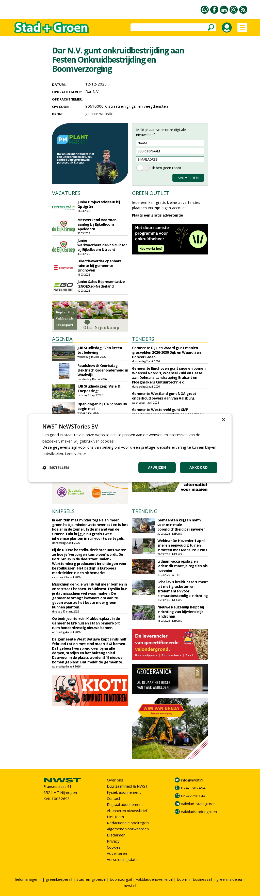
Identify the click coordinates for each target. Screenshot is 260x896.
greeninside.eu (229, 879)
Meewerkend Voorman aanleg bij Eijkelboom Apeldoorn (97, 224)
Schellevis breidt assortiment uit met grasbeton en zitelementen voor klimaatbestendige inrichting (182, 588)
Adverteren (117, 853)
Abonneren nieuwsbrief (127, 810)
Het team (115, 816)
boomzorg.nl (121, 879)
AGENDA (62, 338)
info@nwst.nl (192, 780)
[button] (55, 467)
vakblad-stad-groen (198, 803)
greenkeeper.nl (59, 879)
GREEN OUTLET (150, 193)
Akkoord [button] (198, 467)
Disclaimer (116, 834)
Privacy (113, 841)
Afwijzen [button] (157, 467)
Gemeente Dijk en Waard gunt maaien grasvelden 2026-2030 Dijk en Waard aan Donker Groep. (166, 352)
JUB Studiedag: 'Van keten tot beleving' (99, 350)
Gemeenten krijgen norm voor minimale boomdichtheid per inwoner (181, 525)
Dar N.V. (92, 91)
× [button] (223, 420)
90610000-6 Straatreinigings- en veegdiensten (126, 106)
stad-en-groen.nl (91, 879)
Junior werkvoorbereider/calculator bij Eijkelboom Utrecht (102, 245)
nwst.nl (130, 885)
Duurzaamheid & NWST (127, 786)
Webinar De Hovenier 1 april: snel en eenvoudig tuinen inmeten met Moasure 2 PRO (182, 545)
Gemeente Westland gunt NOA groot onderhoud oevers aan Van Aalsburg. (164, 396)
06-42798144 (193, 795)
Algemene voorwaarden (128, 828)
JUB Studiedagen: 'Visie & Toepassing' (98, 388)
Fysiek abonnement (124, 792)
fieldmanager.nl (28, 879)
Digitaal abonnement (125, 804)
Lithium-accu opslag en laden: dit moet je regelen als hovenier (182, 566)
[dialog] (130, 448)
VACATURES (66, 193)
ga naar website (99, 113)
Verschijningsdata (122, 859)
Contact (113, 798)
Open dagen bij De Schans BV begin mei (102, 406)
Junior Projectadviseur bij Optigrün (98, 204)
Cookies (114, 847)
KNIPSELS (63, 511)
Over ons (115, 780)
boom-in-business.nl (194, 879)
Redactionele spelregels (128, 822)
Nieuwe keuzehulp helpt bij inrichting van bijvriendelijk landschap (180, 612)
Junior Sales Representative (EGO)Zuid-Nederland (101, 284)
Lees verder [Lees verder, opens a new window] (75, 453)
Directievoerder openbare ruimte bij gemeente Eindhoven (99, 266)
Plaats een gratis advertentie (157, 215)
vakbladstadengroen (199, 811)
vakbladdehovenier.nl (154, 879)
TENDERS (143, 338)
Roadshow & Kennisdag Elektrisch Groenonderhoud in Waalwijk (102, 370)
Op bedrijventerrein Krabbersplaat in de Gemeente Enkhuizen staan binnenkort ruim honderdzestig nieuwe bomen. (86, 623)
